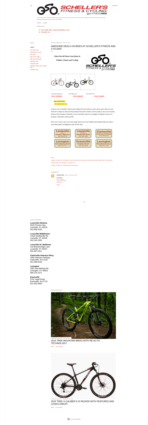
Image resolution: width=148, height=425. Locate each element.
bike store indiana (35, 57)
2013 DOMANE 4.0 (60, 104)
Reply (58, 185)
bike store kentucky (36, 59)
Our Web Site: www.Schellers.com (55, 30)
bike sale (32, 54)
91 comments (58, 407)
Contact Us (45, 32)
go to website (60, 179)
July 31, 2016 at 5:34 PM (71, 175)
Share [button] (32, 43)
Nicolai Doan (60, 175)
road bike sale (34, 63)
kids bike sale (34, 61)
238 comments (59, 346)
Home (40, 23)
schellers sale (34, 69)
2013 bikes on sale (35, 52)
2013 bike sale (34, 50)
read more (59, 182)
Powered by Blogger (74, 419)
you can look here (61, 180)
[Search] (115, 5)
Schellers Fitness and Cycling (70, 165)
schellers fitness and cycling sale (59, 162)
